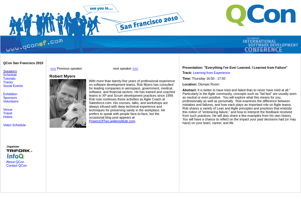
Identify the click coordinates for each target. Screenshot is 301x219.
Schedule (10, 75)
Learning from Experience (211, 73)
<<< (53, 68)
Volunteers (11, 101)
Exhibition (10, 94)
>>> (135, 68)
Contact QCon (16, 165)
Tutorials (9, 78)
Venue (7, 109)
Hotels (7, 117)
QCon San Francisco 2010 (23, 63)
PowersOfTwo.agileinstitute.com (112, 121)
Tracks (8, 82)
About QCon (15, 162)
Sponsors (10, 97)
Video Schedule (14, 125)
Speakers (10, 71)
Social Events (13, 86)
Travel (7, 113)
